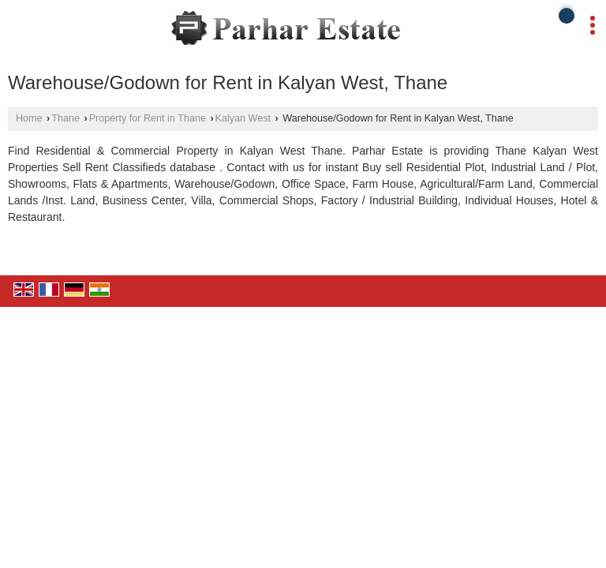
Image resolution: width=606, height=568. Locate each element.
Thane (65, 118)
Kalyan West (243, 118)
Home (29, 118)
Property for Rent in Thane (147, 118)
